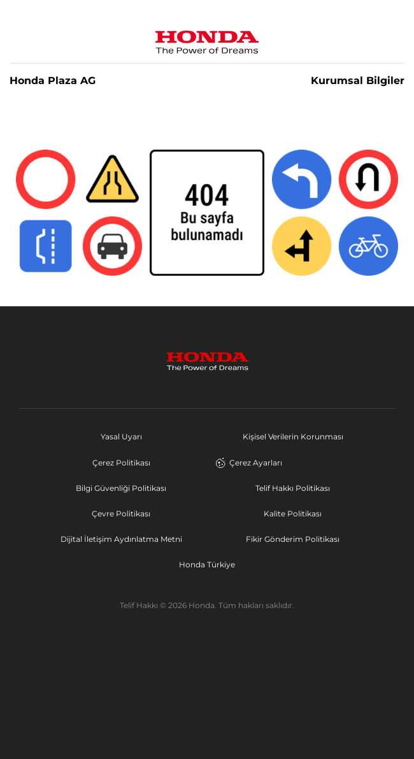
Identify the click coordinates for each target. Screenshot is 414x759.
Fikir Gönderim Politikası (292, 539)
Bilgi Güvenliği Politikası (121, 488)
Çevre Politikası (121, 513)
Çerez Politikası (121, 462)
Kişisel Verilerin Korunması (293, 436)
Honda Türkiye (207, 564)
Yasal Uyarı (121, 436)
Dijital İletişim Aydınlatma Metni (121, 539)
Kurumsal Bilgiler (357, 81)
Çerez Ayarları (248, 463)
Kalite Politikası (293, 513)
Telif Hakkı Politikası (292, 488)
